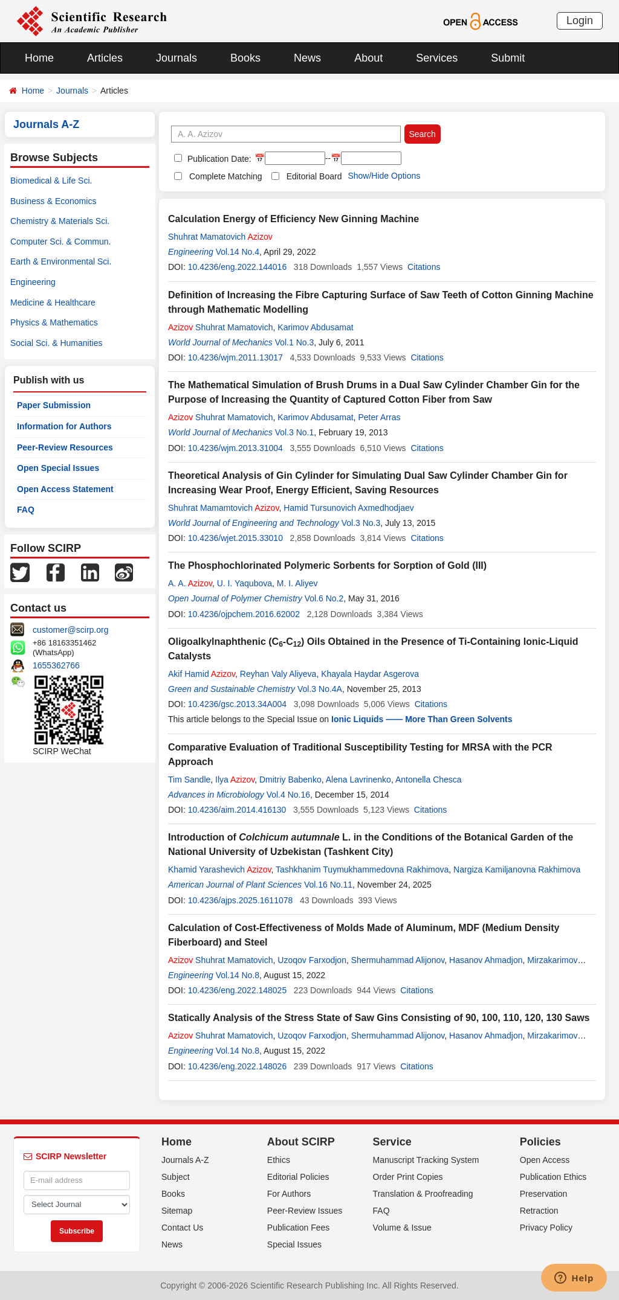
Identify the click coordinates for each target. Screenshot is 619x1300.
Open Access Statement (65, 489)
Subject (175, 1177)
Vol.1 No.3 (294, 342)
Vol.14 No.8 (237, 975)
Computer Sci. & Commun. (60, 241)
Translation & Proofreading (423, 1194)
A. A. (190, 583)
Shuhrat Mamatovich (220, 237)
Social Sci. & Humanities (56, 343)
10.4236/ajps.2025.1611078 (240, 900)
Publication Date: (218, 159)
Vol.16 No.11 (328, 884)
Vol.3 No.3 (361, 523)
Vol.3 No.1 (294, 432)
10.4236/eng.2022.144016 (237, 267)
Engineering (33, 282)
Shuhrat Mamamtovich (223, 508)
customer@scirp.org (70, 630)
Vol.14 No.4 (237, 252)
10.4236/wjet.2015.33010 (235, 538)
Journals (176, 58)
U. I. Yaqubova (244, 583)
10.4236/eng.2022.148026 (237, 1066)
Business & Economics (53, 201)
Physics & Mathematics (54, 322)
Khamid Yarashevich (219, 869)
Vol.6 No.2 (324, 598)
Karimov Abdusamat (315, 327)
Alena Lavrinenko (358, 779)
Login (579, 20)
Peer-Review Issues (305, 1210)
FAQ (25, 509)
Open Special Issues (58, 468)
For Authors (289, 1194)
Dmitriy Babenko (290, 779)
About (368, 58)
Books (245, 58)
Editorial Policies (298, 1177)
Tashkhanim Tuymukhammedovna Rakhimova (362, 869)
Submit (508, 58)
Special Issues (294, 1244)
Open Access (545, 1160)
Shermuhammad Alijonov (398, 960)
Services (437, 58)
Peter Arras (379, 417)
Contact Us (182, 1227)
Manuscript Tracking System (426, 1160)
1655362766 (56, 665)
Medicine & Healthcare (53, 302)
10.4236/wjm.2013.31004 (235, 448)
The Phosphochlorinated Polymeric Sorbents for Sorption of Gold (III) (327, 565)
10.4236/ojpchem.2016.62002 (244, 614)
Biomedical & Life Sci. (51, 180)
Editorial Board (314, 176)
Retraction (539, 1210)
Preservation (544, 1194)
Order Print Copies (408, 1177)
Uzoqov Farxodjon (311, 960)
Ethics (278, 1160)
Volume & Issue (402, 1227)
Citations (423, 267)
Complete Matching (225, 176)
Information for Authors (64, 426)
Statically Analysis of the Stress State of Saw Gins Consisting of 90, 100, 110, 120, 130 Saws (378, 1018)
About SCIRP (301, 1142)
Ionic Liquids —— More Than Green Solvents (421, 719)
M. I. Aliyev (297, 583)
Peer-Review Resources (65, 447)
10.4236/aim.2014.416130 (237, 810)
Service (392, 1142)
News (307, 58)
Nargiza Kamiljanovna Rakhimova (516, 869)
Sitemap (176, 1210)
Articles (105, 58)
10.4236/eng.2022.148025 (237, 990)
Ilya (234, 779)
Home (39, 58)
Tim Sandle (189, 779)
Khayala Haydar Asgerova (370, 674)
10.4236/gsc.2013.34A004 (237, 704)
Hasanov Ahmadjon (485, 960)
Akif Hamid (201, 674)
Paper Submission (54, 405)
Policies (540, 1142)
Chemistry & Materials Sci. (59, 221)
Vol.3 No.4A (319, 689)
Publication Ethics (553, 1177)
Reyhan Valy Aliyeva (278, 674)
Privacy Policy (546, 1227)
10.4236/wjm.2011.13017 (235, 357)
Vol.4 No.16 (288, 794)
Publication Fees (298, 1227)
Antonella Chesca (428, 779)
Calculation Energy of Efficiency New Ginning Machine (293, 219)
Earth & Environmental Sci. (60, 261)
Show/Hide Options (384, 176)
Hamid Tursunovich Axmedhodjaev (349, 508)
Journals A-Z (185, 1160)
